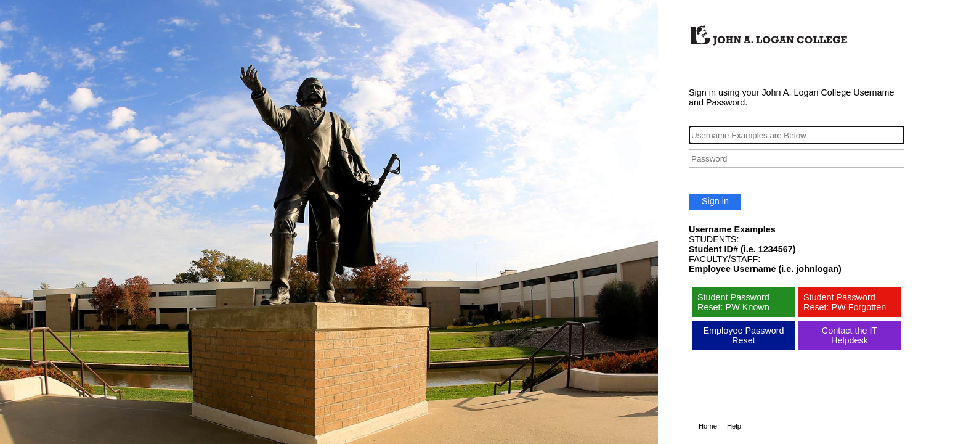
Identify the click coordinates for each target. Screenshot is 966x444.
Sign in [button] (715, 201)
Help (734, 426)
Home (708, 426)
